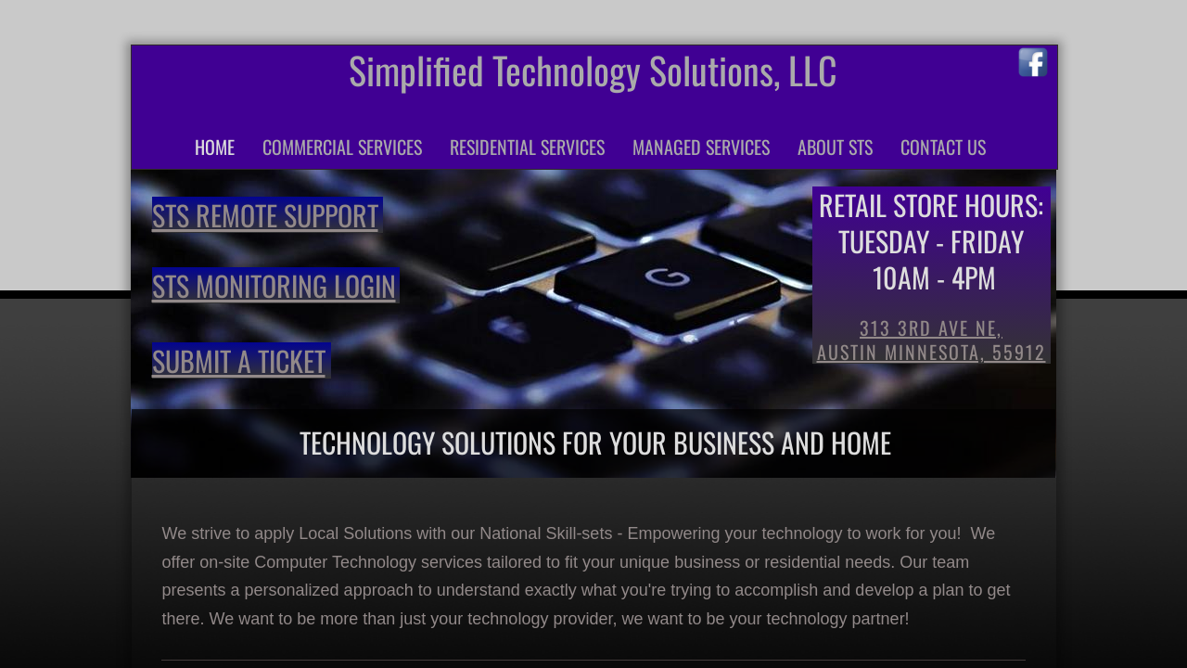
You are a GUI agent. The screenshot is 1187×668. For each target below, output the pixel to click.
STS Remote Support (265, 215)
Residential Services (527, 147)
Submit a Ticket (238, 360)
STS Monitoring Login (274, 285)
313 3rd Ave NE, (931, 327)
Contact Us (943, 147)
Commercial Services (342, 147)
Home (215, 147)
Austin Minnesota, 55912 (931, 352)
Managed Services (701, 147)
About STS (835, 147)
